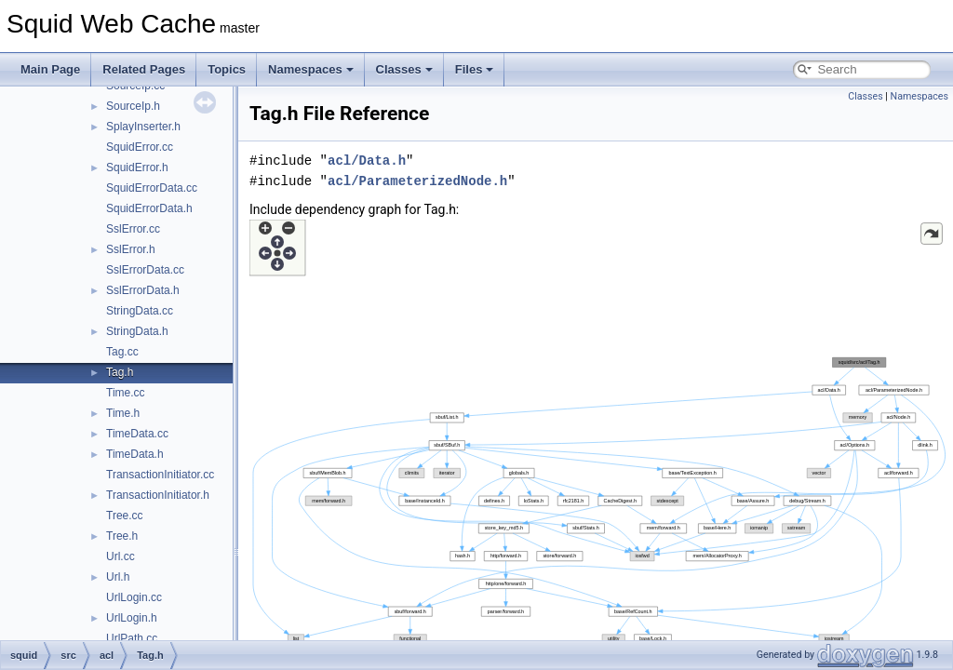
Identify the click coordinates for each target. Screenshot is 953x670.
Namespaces (311, 69)
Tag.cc (122, 351)
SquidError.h (137, 167)
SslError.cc (133, 228)
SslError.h (130, 249)
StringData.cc (139, 310)
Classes (404, 69)
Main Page (50, 69)
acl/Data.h (367, 160)
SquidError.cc (139, 147)
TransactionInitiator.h (157, 495)
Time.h (123, 413)
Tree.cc (124, 515)
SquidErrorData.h (149, 208)
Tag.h (119, 372)
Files (474, 69)
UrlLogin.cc (134, 597)
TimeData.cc (137, 433)
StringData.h (137, 331)
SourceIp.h (133, 106)
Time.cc (125, 392)
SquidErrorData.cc (151, 187)
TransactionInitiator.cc (160, 474)
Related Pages (143, 69)
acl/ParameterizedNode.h (417, 181)
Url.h (117, 576)
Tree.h (122, 536)
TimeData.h (135, 454)
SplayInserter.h (143, 126)
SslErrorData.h (143, 290)
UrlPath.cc (131, 638)
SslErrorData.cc (145, 269)
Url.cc (120, 556)
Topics (227, 69)
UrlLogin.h (131, 617)
